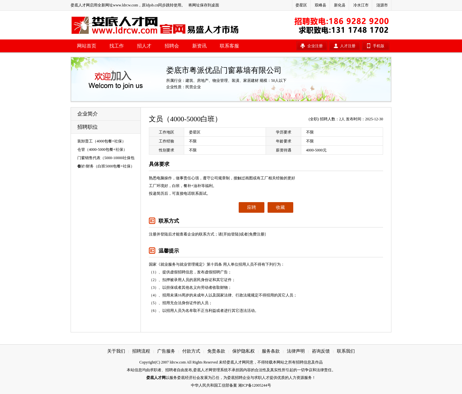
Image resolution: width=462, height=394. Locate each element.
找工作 (116, 45)
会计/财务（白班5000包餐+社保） (105, 166)
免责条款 (216, 351)
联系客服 (229, 45)
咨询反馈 (321, 351)
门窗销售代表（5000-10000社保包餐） (105, 159)
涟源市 (382, 5)
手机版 (378, 46)
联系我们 (346, 351)
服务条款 (271, 351)
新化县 (340, 5)
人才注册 (347, 46)
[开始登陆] (231, 234)
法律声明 (296, 351)
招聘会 (172, 45)
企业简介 (87, 113)
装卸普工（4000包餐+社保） (101, 141)
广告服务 (166, 351)
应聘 (251, 207)
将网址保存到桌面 (203, 5)
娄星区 (301, 5)
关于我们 (116, 351)
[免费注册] (257, 234)
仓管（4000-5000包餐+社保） (102, 149)
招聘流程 (141, 351)
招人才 (144, 45)
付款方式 (191, 351)
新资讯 (199, 45)
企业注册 (315, 46)
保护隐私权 (243, 351)
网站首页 (86, 45)
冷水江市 (361, 5)
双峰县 (320, 5)
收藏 (280, 207)
